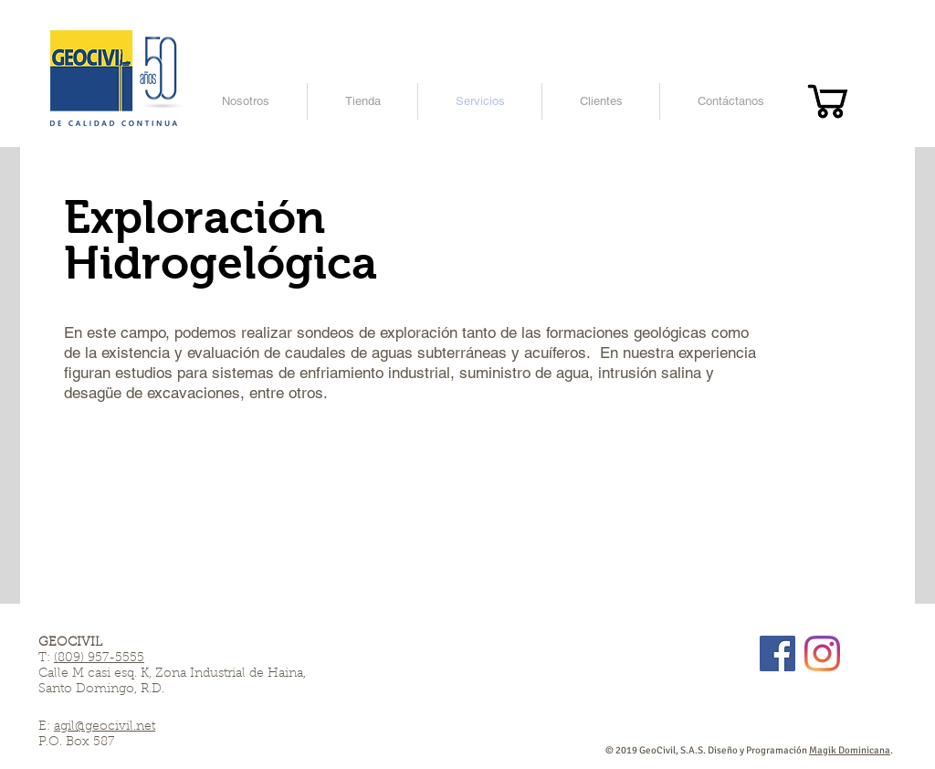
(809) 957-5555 (99, 658)
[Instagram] (822, 653)
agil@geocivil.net (104, 727)
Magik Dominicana (849, 750)
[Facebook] (777, 653)
